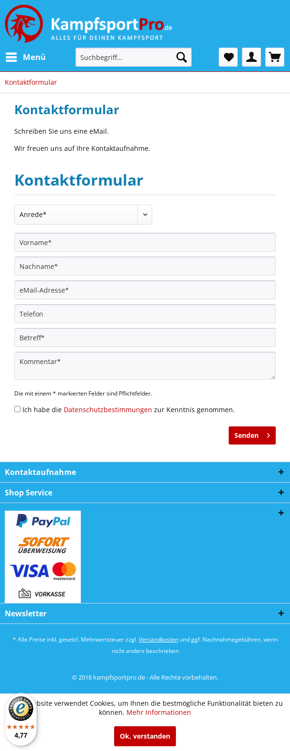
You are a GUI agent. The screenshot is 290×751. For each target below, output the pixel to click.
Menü (26, 55)
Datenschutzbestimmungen (108, 409)
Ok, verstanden (145, 736)
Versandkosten (158, 639)
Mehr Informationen (158, 712)
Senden (252, 434)
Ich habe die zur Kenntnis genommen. (128, 409)
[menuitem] (25, 57)
